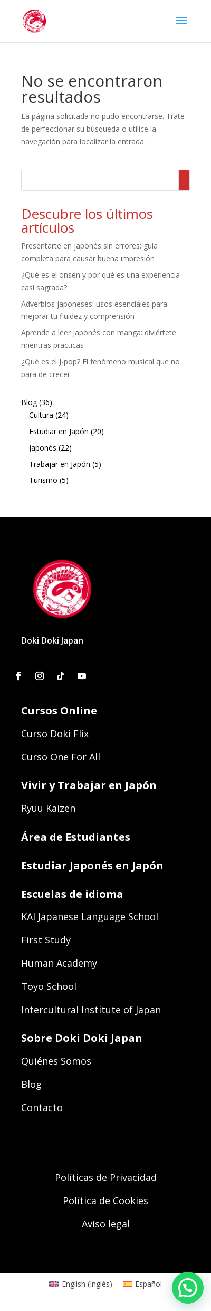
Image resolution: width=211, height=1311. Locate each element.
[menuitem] (81, 1284)
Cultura (41, 415)
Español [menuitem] (148, 1284)
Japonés (42, 448)
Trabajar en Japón (59, 464)
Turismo (43, 480)
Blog (29, 402)
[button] (188, 1288)
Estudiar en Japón (59, 431)
